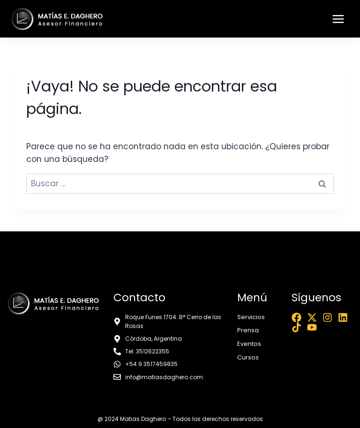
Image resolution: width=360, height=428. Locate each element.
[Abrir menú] (338, 18)
